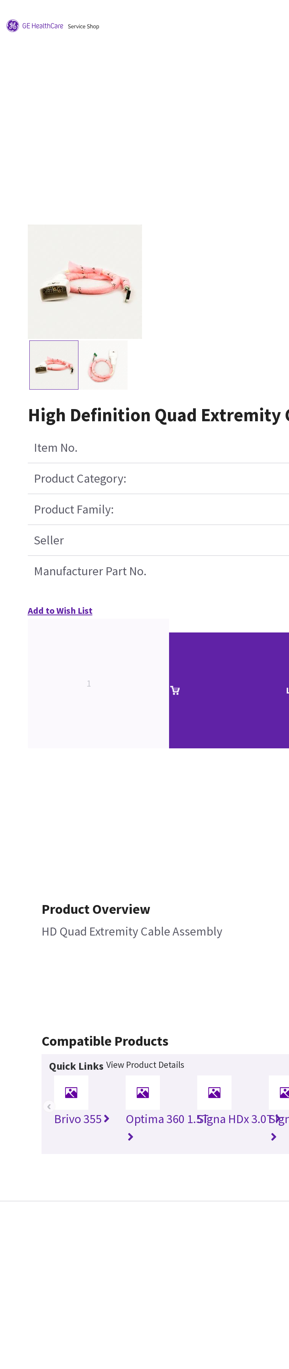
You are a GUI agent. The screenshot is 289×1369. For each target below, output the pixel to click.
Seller (49, 540)
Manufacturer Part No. (90, 571)
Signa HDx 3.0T (239, 1119)
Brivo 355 (82, 1119)
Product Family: (74, 509)
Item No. (56, 447)
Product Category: (80, 478)
